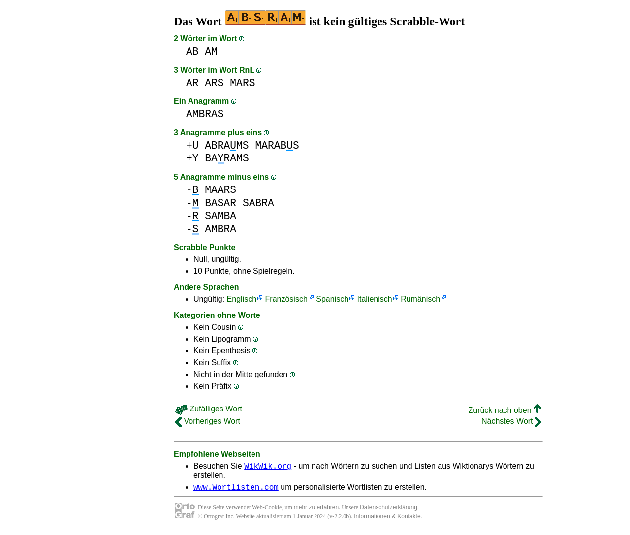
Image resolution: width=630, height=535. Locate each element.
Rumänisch (420, 299)
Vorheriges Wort (207, 421)
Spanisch (332, 299)
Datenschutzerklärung (388, 510)
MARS (242, 83)
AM (211, 51)
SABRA (258, 203)
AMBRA (220, 229)
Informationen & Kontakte (387, 519)
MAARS (220, 190)
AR (192, 83)
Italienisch (374, 299)
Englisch (241, 299)
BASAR (220, 203)
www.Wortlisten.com (236, 489)
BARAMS (227, 158)
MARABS (277, 145)
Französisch (286, 299)
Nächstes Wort (511, 421)
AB (192, 51)
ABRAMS (227, 145)
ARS (214, 83)
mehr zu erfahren (316, 510)
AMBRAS (205, 114)
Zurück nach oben (504, 410)
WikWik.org (267, 467)
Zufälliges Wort (208, 409)
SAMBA (220, 216)
